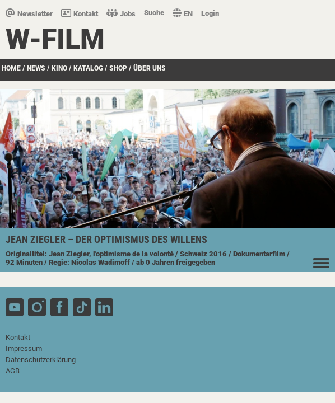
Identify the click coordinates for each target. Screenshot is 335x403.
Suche (154, 12)
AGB (13, 371)
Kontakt (79, 14)
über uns (149, 68)
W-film (55, 39)
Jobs (121, 14)
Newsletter (29, 14)
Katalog (88, 68)
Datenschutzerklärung (41, 359)
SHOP (118, 68)
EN (183, 14)
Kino (59, 68)
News (36, 68)
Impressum (24, 348)
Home (11, 68)
